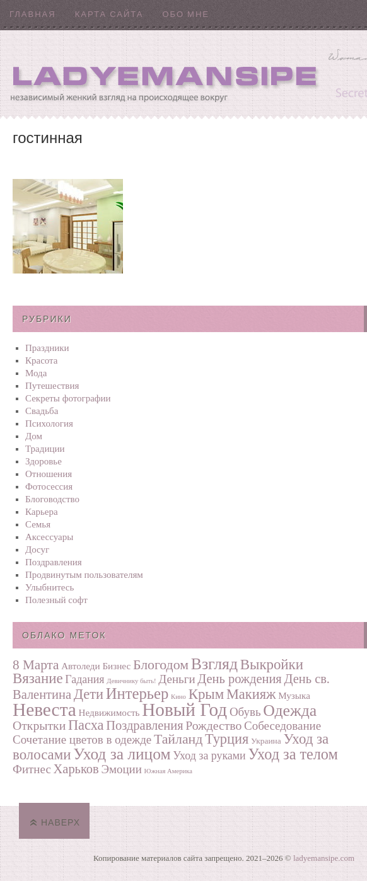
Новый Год (184, 710)
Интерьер (137, 693)
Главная (32, 14)
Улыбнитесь (49, 587)
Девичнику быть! (131, 680)
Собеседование (282, 725)
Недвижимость (109, 712)
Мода (36, 373)
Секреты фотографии (68, 398)
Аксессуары (49, 537)
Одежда (290, 710)
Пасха (86, 725)
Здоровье (43, 461)
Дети (88, 694)
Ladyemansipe (183, 72)
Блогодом (161, 664)
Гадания (84, 679)
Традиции (45, 449)
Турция (226, 739)
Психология (49, 423)
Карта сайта (109, 14)
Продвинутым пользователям (84, 575)
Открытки (39, 725)
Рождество (213, 725)
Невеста (44, 710)
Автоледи (80, 665)
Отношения (48, 474)
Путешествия (52, 386)
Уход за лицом (121, 754)
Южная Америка (168, 771)
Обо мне (185, 14)
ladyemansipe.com (323, 858)
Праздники (47, 348)
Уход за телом (292, 754)
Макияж (251, 694)
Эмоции (121, 769)
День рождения (239, 679)
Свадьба (41, 411)
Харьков (76, 769)
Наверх (60, 822)
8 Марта (36, 664)
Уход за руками (209, 755)
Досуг (37, 549)
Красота (41, 360)
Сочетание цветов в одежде (82, 739)
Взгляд (214, 664)
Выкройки (271, 664)
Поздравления (53, 562)
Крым (206, 694)
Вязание (38, 678)
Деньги (176, 679)
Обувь (245, 711)
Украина (266, 741)
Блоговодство (52, 499)
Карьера (41, 512)
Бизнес (116, 665)
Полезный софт (56, 600)
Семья (37, 524)
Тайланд (178, 739)
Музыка (294, 695)
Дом (33, 436)
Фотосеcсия (49, 486)
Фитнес (32, 769)
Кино (178, 696)
